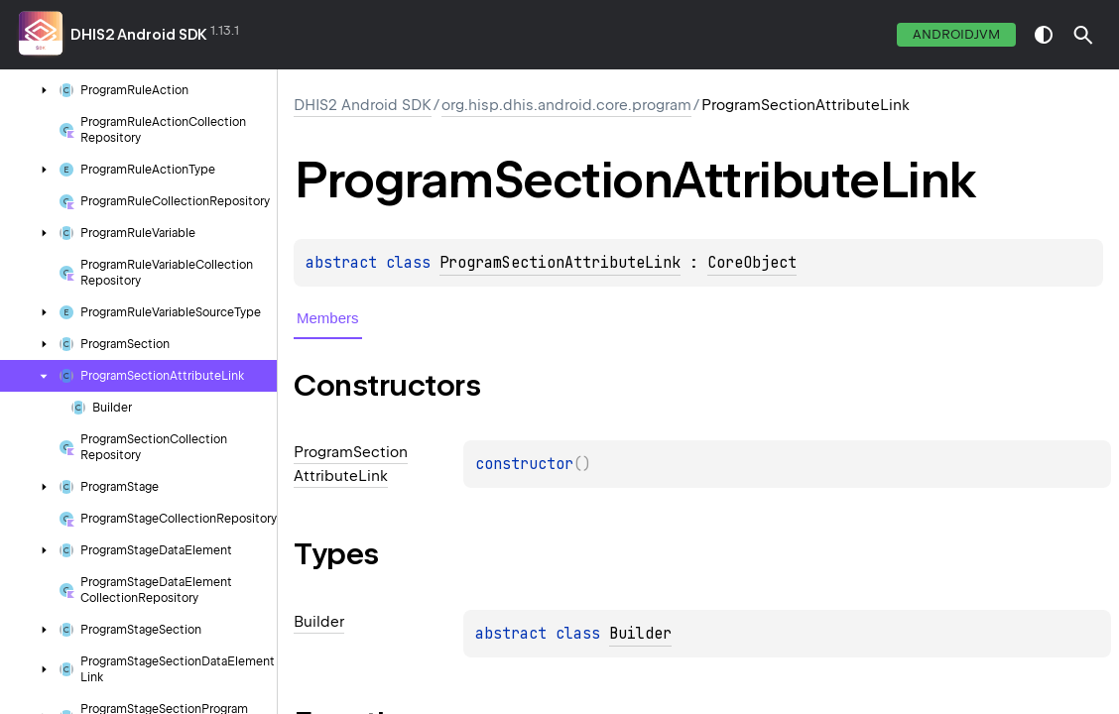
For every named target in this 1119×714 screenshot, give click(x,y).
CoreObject (752, 263)
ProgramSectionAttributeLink (560, 263)
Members (328, 317)
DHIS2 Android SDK (138, 35)
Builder (640, 634)
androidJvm (956, 34)
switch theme (1043, 35)
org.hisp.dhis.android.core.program (566, 105)
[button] (1083, 35)
